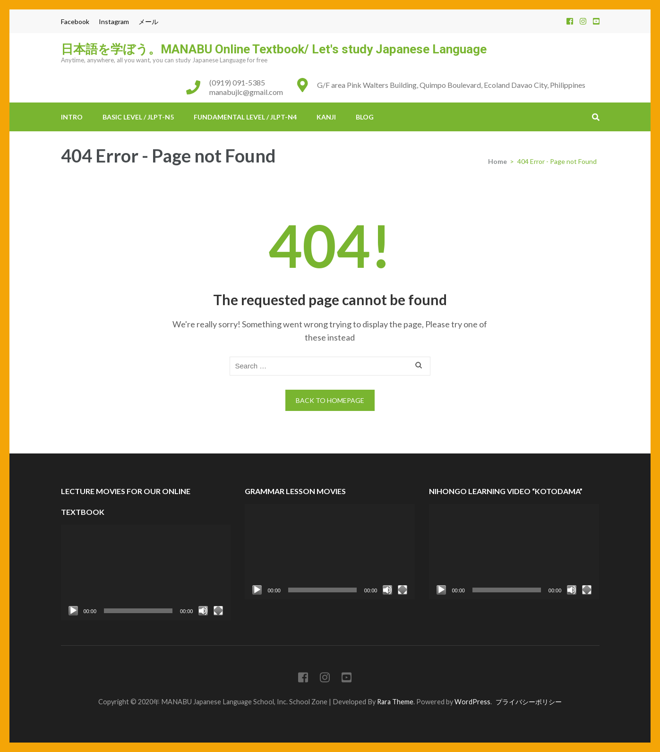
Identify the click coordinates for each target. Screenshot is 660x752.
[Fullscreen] (218, 610)
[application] (146, 572)
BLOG (365, 117)
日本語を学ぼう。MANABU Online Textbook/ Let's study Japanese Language (274, 49)
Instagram (114, 21)
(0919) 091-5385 (237, 82)
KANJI (326, 117)
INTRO (72, 117)
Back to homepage (330, 400)
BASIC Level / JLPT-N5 (138, 117)
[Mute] (203, 610)
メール (148, 21)
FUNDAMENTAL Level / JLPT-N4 (245, 117)
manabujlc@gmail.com (246, 91)
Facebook (75, 21)
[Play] (73, 610)
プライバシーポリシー (529, 702)
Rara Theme (395, 702)
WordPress (472, 702)
